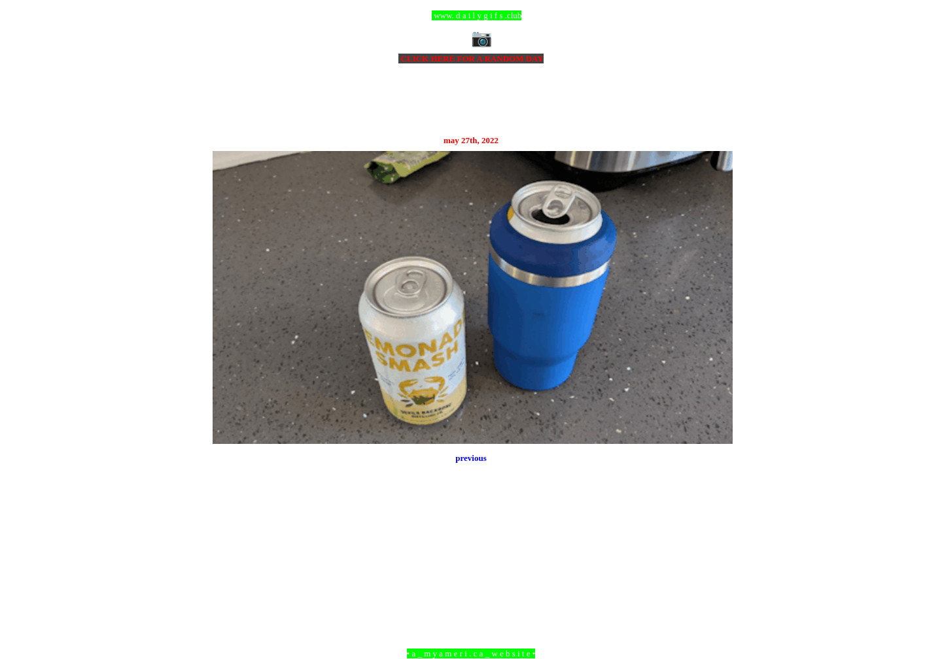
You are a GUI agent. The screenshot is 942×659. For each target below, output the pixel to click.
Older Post (715, 582)
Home (472, 582)
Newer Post (229, 582)
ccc (471, 15)
